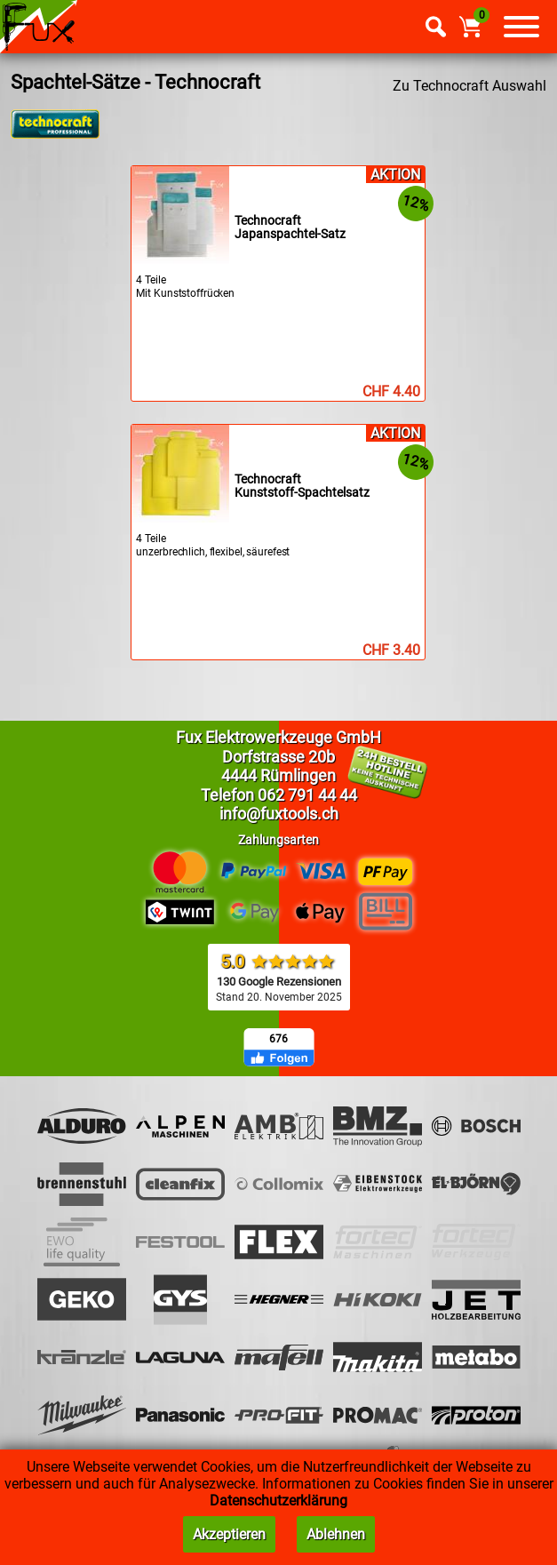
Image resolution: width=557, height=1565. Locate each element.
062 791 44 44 (307, 795)
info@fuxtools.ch (278, 813)
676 (278, 1039)
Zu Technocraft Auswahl (469, 85)
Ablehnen (335, 1534)
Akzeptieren (229, 1534)
